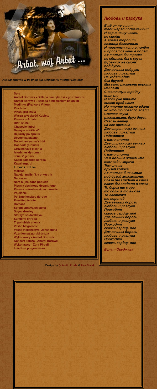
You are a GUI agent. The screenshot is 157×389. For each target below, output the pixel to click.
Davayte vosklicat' (26, 130)
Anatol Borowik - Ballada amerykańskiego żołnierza (49, 97)
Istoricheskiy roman (27, 152)
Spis (17, 93)
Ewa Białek (88, 265)
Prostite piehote (25, 200)
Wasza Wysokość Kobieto (31, 115)
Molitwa (19, 170)
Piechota (20, 108)
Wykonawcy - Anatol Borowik (34, 237)
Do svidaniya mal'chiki (29, 141)
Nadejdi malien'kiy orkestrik (33, 174)
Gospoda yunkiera (26, 145)
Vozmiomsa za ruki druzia (31, 233)
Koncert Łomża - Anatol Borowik (36, 240)
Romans (19, 204)
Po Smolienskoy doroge (30, 196)
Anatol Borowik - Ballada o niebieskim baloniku (46, 100)
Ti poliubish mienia (27, 222)
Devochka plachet (26, 137)
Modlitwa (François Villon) (32, 104)
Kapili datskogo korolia (30, 159)
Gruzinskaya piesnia (28, 148)
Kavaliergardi (23, 163)
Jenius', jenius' (24, 156)
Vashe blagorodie (26, 226)
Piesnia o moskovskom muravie (36, 189)
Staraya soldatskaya (28, 215)
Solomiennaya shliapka (30, 207)
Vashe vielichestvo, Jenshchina (35, 229)
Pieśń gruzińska (25, 111)
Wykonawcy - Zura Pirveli (31, 244)
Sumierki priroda (25, 218)
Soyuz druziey (23, 211)
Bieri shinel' (22, 122)
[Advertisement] (49, 334)
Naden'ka (20, 178)
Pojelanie (20, 192)
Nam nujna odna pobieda (31, 181)
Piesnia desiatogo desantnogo (35, 185)
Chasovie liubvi (24, 126)
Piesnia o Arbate (25, 119)
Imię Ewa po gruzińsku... (31, 248)
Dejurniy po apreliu (27, 134)
